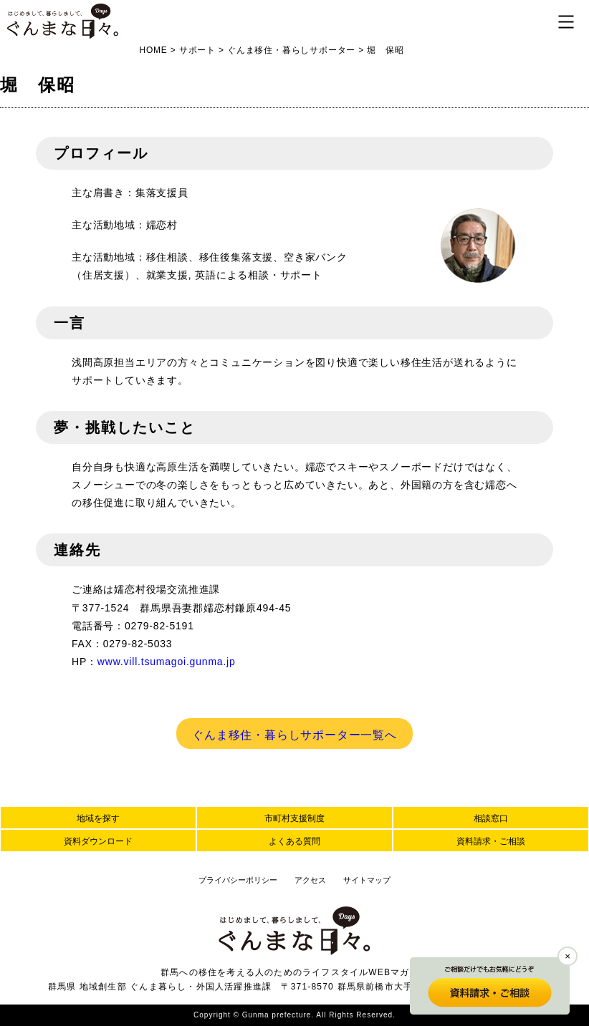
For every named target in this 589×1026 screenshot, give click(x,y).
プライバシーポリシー (237, 880)
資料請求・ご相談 (490, 841)
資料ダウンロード (98, 841)
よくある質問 (294, 841)
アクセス (310, 880)
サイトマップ (367, 880)
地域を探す (98, 818)
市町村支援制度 (294, 818)
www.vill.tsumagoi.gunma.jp (166, 661)
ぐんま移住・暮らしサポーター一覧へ (294, 735)
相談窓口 (491, 818)
